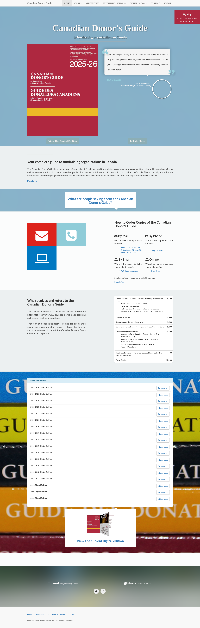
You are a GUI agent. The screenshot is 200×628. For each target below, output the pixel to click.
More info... (32, 181)
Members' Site (42, 614)
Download (163, 388)
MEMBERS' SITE (92, 3)
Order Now (155, 271)
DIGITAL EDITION (138, 3)
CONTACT (155, 3)
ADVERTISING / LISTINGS (114, 3)
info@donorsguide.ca (129, 271)
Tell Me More (137, 141)
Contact (72, 614)
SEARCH (167, 3)
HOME (67, 3)
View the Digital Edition (62, 141)
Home (29, 614)
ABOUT (78, 3)
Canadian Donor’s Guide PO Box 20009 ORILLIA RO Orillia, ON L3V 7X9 (131, 250)
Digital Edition (58, 614)
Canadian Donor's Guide (39, 3)
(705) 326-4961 (157, 250)
